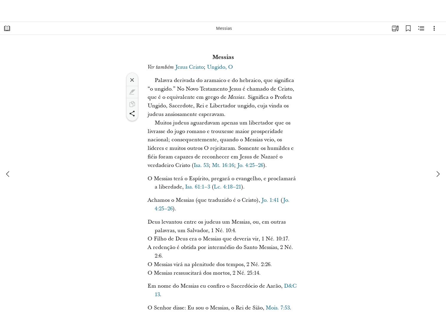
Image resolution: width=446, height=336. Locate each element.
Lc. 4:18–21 (227, 187)
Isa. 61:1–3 (197, 187)
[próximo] (438, 174)
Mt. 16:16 (223, 165)
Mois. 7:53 (278, 308)
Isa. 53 (201, 165)
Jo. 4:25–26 (250, 165)
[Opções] (434, 28)
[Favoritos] (408, 28)
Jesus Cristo (189, 67)
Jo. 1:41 (270, 200)
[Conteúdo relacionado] (421, 28)
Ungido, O (220, 67)
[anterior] (8, 174)
